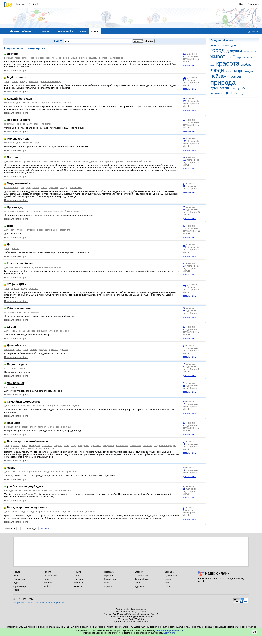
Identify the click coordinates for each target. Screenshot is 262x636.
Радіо (16, 590)
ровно (24, 445)
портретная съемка (122, 161)
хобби (35, 187)
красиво (38, 211)
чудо (36, 142)
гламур (45, 161)
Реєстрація (253, 4)
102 (184, 228)
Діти (10, 226)
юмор (241, 94)
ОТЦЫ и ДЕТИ (16, 284)
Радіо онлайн (217, 573)
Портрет (12, 157)
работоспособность (14, 448)
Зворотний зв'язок (22, 602)
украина (216, 93)
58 (184, 385)
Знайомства (110, 579)
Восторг (12, 54)
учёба (51, 427)
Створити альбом (64, 31)
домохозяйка (75, 187)
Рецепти (78, 586)
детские (64, 349)
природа (223, 82)
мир (51, 490)
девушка (25, 405)
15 (184, 120)
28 (184, 423)
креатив (48, 211)
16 (184, 348)
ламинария (135, 445)
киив (66, 445)
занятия (60, 471)
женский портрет (142, 161)
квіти (249, 57)
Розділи (32, 4)
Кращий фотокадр (19, 98)
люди (217, 70)
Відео (16, 582)
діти (13, 230)
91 (184, 98)
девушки (234, 51)
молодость (34, 445)
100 (184, 284)
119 (184, 77)
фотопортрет (103, 161)
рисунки (43, 349)
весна (66, 58)
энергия (58, 445)
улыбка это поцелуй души (25, 486)
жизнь (14, 331)
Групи (167, 586)
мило (57, 490)
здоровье (47, 445)
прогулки (53, 187)
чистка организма (45, 448)
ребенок (15, 248)
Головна (20, 4)
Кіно (167, 582)
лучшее (67, 102)
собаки (33, 349)
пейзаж (218, 76)
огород (30, 511)
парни (58, 267)
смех (22, 368)
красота (227, 63)
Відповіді (139, 586)
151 (184, 287)
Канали (94, 31)
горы (17, 58)
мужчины (36, 267)
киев (212, 65)
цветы (231, 92)
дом (28, 187)
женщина (42, 331)
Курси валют (171, 575)
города (23, 81)
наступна (44, 528)
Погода (77, 575)
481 (184, 80)
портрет (235, 76)
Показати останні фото (16, 70)
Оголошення (50, 575)
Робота (47, 572)
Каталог (138, 572)
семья (44, 187)
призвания (71, 471)
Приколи (78, 579)
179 (184, 141)
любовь (246, 64)
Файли (47, 586)
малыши (27, 142)
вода (239, 46)
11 (184, 444)
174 (184, 266)
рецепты (65, 511)
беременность (34, 471)
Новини (138, 582)
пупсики (21, 230)
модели (55, 161)
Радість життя (16, 77)
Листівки (78, 582)
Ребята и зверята (19, 308)
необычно (66, 211)
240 (184, 247)
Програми (109, 572)
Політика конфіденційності (50, 602)
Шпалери (48, 582)
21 (184, 489)
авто (213, 45)
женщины (48, 267)
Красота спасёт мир (20, 263)
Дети (10, 244)
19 (184, 404)
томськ (30, 448)
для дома (90, 511)
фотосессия (79, 161)
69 (184, 157)
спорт (234, 88)
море (238, 71)
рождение (48, 471)
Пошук (77, 572)
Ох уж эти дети (17, 364)
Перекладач (19, 579)
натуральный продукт (165, 445)
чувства (66, 490)
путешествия (220, 88)
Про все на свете (18, 120)
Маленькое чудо (18, 138)
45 (184, 425)
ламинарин (122, 445)
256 (184, 54)
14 (184, 470)
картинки (241, 58)
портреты (66, 161)
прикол (14, 368)
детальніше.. (189, 65)
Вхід (241, 4)
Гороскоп (108, 575)
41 (184, 186)
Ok (254, 632)
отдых (249, 71)
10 (184, 364)
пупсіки (31, 230)
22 (184, 366)
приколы (46, 124)
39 (184, 226)
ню (33, 405)
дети (246, 51)
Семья (11, 327)
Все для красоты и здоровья (27, 507)
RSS (15, 575)
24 (184, 308)
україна (242, 88)
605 (184, 160)
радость (93, 58)
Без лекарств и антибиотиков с (28, 441)
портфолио (53, 405)
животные (222, 56)
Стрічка (82, 31)
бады (73, 445)
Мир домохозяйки (19, 183)
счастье (83, 58)
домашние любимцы (50, 81)
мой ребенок (15, 383)
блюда (63, 187)
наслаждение (116, 58)
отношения (53, 511)
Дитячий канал (17, 345)
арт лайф (96, 445)
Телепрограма (141, 575)
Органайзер (19, 586)
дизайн (253, 51)
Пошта (16, 572)
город (217, 50)
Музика (108, 586)
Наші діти (13, 423)
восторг (103, 58)
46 (184, 138)
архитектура (227, 45)
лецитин (147, 445)
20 (184, 327)
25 (184, 207)
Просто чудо (15, 207)
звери (26, 312)
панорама (56, 102)
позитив (35, 312)
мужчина (53, 331)
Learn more (169, 633)
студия (90, 161)
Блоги (168, 579)
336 (184, 101)
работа (14, 81)
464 (184, 56)
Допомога (253, 31)
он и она (64, 331)
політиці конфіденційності (169, 630)
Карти (107, 582)
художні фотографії (47, 230)
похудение (83, 445)
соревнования (63, 427)
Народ (47, 579)
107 (184, 122)
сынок (14, 387)
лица (56, 211)
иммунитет (108, 445)
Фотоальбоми (141, 579)
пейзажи (33, 81)
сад (23, 511)
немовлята (64, 230)
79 (184, 244)
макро (229, 71)
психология (77, 511)
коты (18, 349)
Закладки (169, 572)
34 (184, 329)
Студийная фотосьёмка (23, 401)
